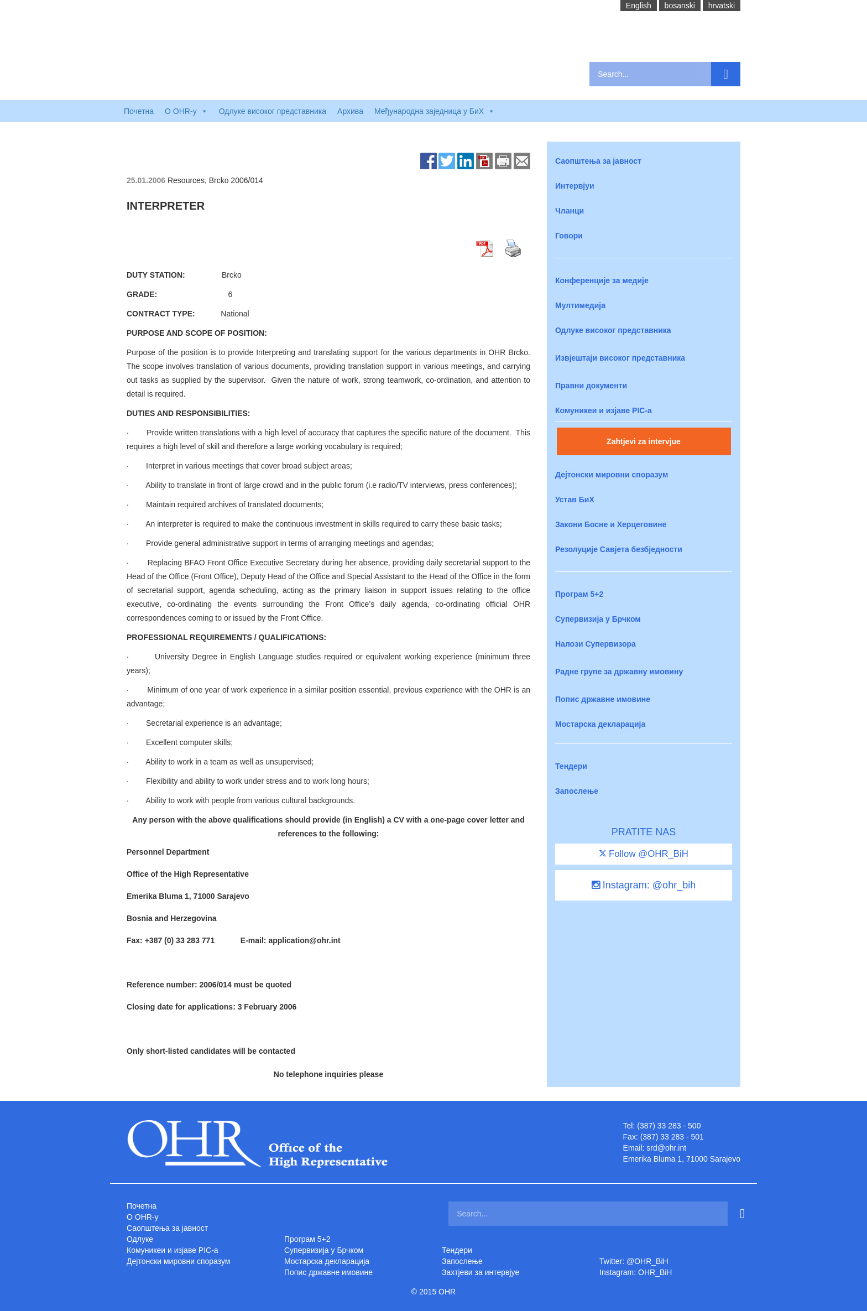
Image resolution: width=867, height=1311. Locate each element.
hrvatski (721, 5)
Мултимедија (580, 305)
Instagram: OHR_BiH (635, 1272)
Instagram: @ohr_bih (644, 885)
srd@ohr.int (666, 1147)
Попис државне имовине (602, 699)
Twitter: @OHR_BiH (633, 1261)
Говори (569, 235)
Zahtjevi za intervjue (644, 441)
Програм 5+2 (579, 594)
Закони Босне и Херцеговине (610, 524)
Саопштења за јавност (598, 161)
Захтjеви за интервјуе (480, 1272)
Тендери (571, 766)
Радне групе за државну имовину (619, 671)
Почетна (139, 111)
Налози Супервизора (595, 643)
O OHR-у (143, 1217)
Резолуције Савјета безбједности (618, 549)
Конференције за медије (602, 280)
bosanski (680, 5)
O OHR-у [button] (186, 111)
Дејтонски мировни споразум (611, 474)
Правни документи (591, 385)
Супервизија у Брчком (598, 619)
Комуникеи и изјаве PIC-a (603, 410)
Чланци (569, 210)
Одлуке (140, 1239)
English (638, 5)
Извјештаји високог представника (620, 357)
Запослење (576, 791)
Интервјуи (574, 185)
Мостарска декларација (600, 724)
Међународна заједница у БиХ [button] (434, 111)
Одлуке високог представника (272, 111)
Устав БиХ (574, 499)
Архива (350, 111)
